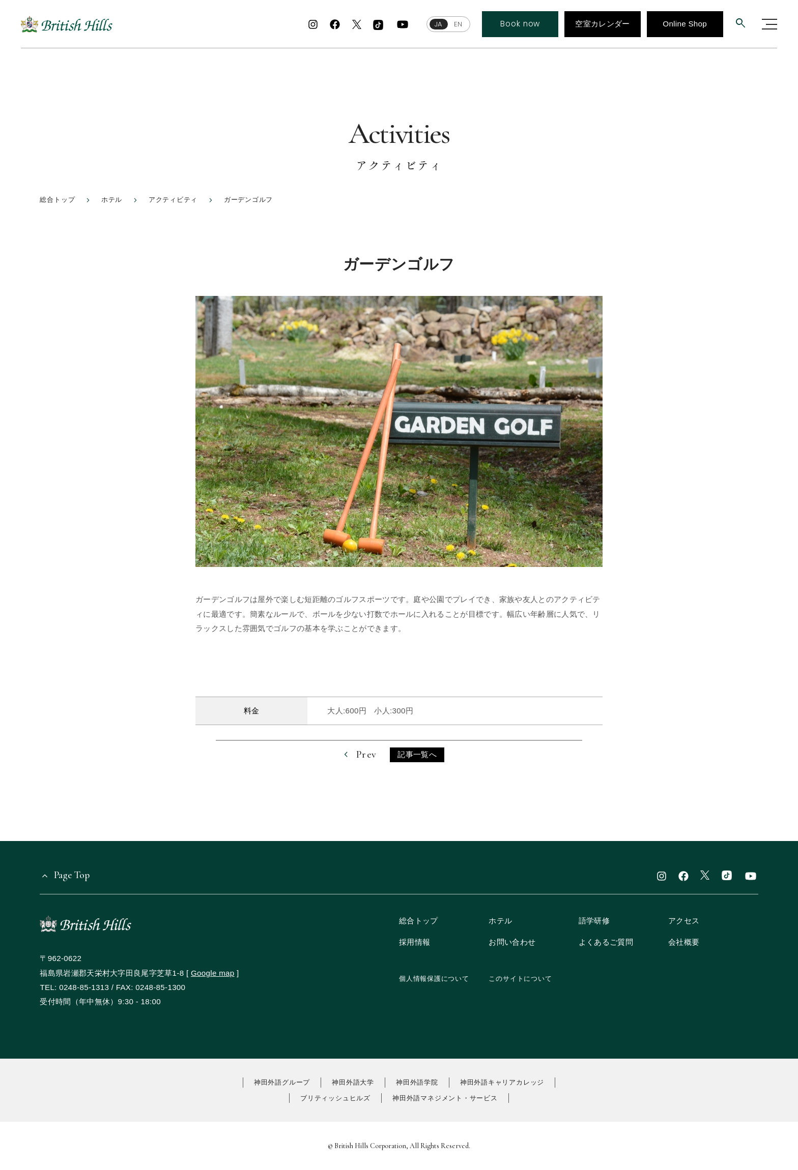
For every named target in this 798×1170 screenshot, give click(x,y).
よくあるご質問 (606, 942)
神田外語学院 (417, 1082)
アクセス (683, 920)
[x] (356, 25)
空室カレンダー (602, 23)
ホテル (500, 920)
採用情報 (414, 942)
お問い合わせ (512, 942)
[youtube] (402, 24)
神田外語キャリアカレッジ (502, 1082)
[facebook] (335, 24)
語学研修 (594, 920)
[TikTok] (378, 25)
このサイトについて (520, 978)
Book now (520, 23)
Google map (213, 973)
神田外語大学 (353, 1082)
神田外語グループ (282, 1082)
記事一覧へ (417, 754)
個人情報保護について (434, 978)
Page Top (72, 874)
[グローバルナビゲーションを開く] (769, 24)
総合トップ (418, 920)
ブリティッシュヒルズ (335, 1098)
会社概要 (683, 942)
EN (457, 24)
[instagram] (313, 24)
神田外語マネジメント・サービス (445, 1098)
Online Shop (685, 23)
